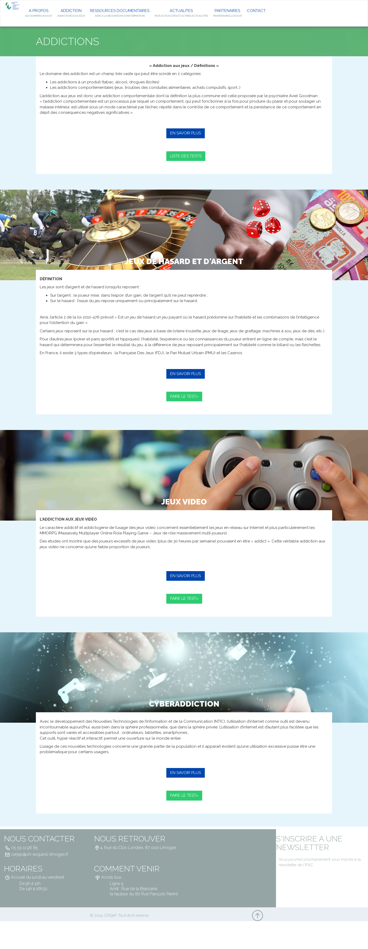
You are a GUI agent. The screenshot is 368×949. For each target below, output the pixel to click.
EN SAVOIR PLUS (185, 133)
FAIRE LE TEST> (184, 396)
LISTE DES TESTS (185, 156)
